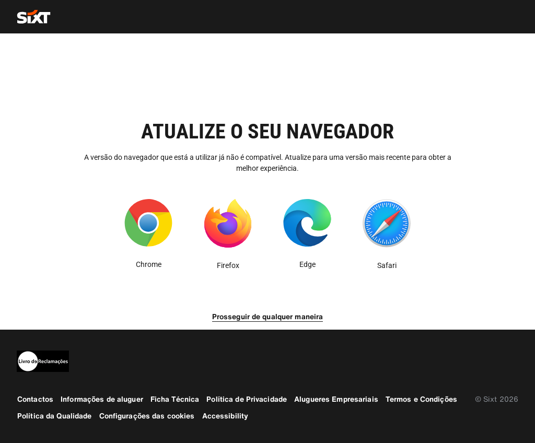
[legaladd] (267, 361)
